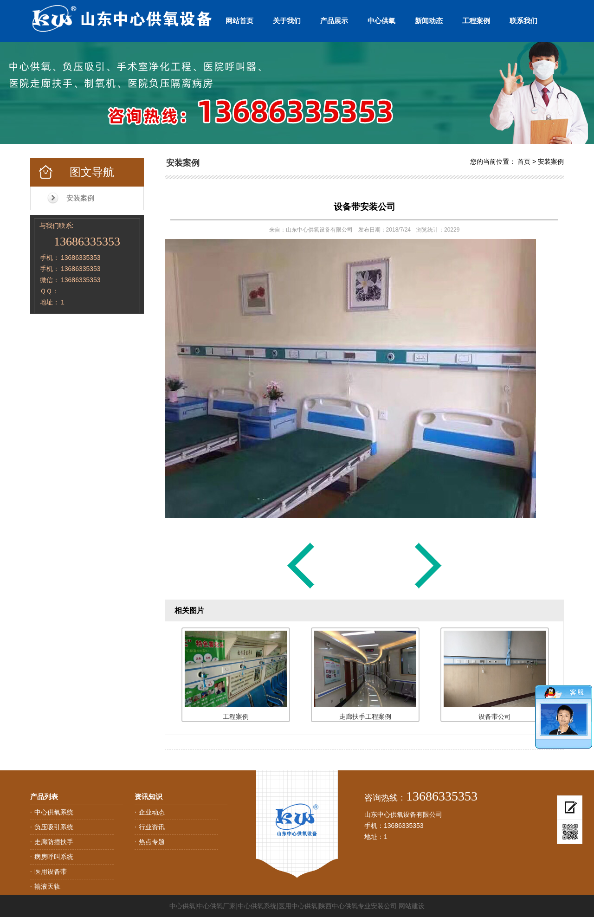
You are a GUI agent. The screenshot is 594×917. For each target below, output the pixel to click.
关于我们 (287, 21)
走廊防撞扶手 (53, 842)
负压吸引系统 (53, 827)
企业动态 (152, 812)
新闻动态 (429, 21)
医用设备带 (50, 871)
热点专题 (152, 842)
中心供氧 (381, 21)
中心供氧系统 (53, 812)
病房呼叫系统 (53, 856)
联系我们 (523, 21)
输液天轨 (47, 886)
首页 (523, 161)
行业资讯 (152, 827)
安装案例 (80, 198)
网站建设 (412, 906)
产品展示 (334, 21)
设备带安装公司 (364, 207)
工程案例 (476, 21)
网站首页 (239, 21)
